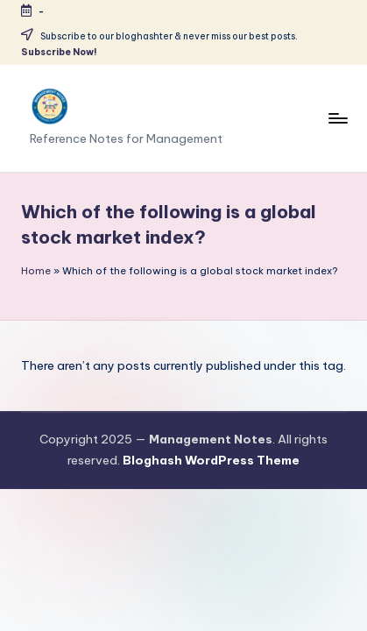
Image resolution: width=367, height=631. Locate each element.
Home (36, 271)
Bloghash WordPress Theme (211, 460)
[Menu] (337, 118)
